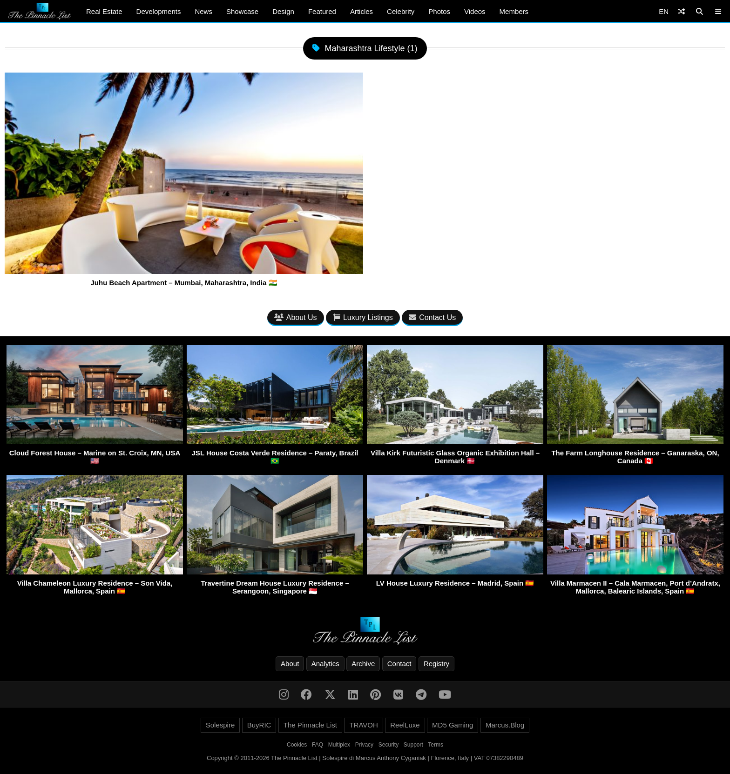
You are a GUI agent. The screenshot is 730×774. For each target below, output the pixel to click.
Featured (322, 11)
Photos (439, 11)
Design (283, 11)
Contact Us (432, 317)
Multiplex (339, 744)
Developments (158, 11)
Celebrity (400, 11)
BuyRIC (259, 725)
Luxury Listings (363, 317)
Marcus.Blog (505, 725)
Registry (436, 663)
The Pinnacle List (310, 725)
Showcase (242, 11)
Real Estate (104, 11)
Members (514, 11)
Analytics (325, 663)
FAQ (317, 744)
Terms (435, 744)
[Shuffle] (681, 11)
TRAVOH (363, 725)
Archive (363, 663)
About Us (295, 317)
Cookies (297, 744)
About (290, 663)
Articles (361, 11)
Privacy (364, 744)
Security (389, 744)
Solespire (220, 725)
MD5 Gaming (452, 725)
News (203, 11)
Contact (399, 663)
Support (413, 744)
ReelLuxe (404, 725)
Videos (475, 11)
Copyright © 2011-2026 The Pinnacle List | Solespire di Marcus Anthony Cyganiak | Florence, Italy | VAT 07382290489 (365, 757)
